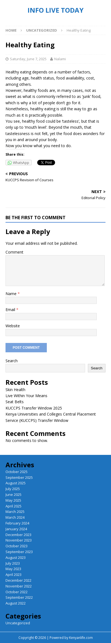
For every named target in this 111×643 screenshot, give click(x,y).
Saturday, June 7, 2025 (28, 58)
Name (12, 293)
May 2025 (13, 500)
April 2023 (13, 574)
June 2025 (13, 494)
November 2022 (19, 586)
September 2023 (19, 551)
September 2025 (19, 477)
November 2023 (19, 540)
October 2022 (17, 591)
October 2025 (17, 471)
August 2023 (16, 557)
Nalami (60, 58)
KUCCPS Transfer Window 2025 (34, 408)
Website (13, 325)
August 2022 (16, 603)
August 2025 (16, 482)
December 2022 (18, 580)
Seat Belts (15, 401)
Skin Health (15, 389)
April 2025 (13, 506)
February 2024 (17, 523)
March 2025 (15, 511)
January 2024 (16, 528)
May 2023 (13, 568)
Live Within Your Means (26, 395)
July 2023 (13, 563)
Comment (14, 252)
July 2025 (13, 488)
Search (12, 360)
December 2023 (18, 534)
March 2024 (15, 517)
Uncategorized (18, 622)
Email (11, 309)
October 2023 (17, 545)
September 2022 (19, 597)
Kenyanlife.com (81, 637)
